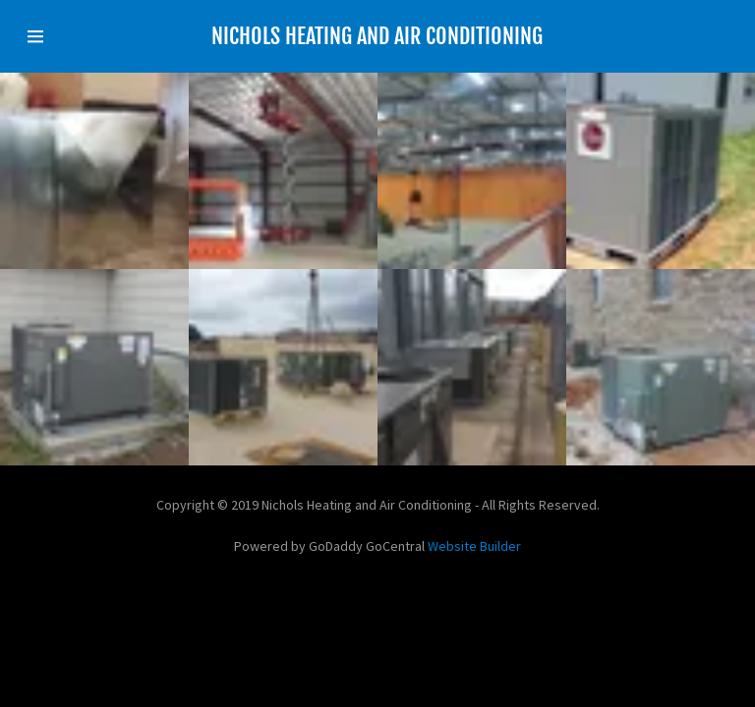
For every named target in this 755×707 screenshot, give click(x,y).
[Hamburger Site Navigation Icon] (56, 36)
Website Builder (474, 546)
